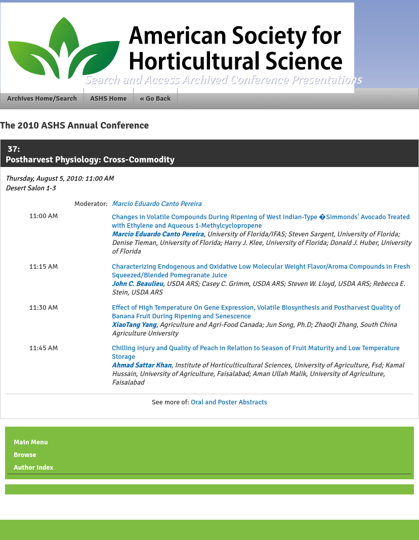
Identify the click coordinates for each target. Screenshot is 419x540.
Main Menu (31, 442)
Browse (25, 454)
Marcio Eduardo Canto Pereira (156, 203)
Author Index (33, 467)
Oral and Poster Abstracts (229, 402)
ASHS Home (108, 98)
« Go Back (155, 98)
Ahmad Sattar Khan (142, 365)
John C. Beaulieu (137, 283)
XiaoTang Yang (134, 324)
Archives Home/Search (42, 98)
